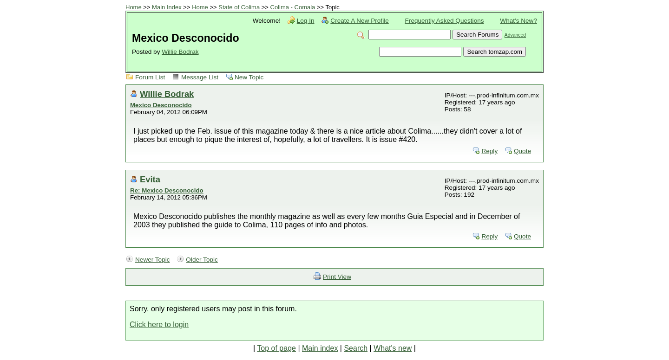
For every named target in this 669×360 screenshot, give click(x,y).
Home (133, 7)
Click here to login (159, 324)
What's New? (518, 20)
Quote (522, 151)
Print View (337, 276)
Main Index (167, 7)
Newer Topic (152, 259)
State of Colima (239, 7)
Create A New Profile (359, 20)
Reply (489, 151)
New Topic (249, 77)
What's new (393, 348)
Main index (320, 348)
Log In (306, 20)
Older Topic (202, 259)
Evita (150, 179)
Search (355, 348)
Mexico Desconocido (161, 105)
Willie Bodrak (180, 51)
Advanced (515, 35)
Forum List (150, 77)
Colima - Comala (292, 7)
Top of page (276, 348)
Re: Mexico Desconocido (166, 190)
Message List (199, 77)
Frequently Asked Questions (444, 20)
